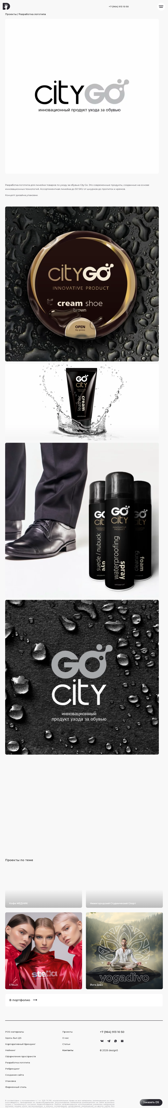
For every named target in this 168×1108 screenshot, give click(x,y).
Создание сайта (16, 1070)
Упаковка (12, 1077)
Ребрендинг (14, 1064)
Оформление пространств (22, 1052)
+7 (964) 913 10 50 (112, 6)
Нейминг (12, 1046)
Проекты (12, 15)
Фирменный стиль (17, 1083)
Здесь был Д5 (15, 1033)
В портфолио (21, 996)
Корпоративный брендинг (22, 1040)
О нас (67, 1033)
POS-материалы (16, 1027)
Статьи (68, 1040)
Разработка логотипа (33, 15)
